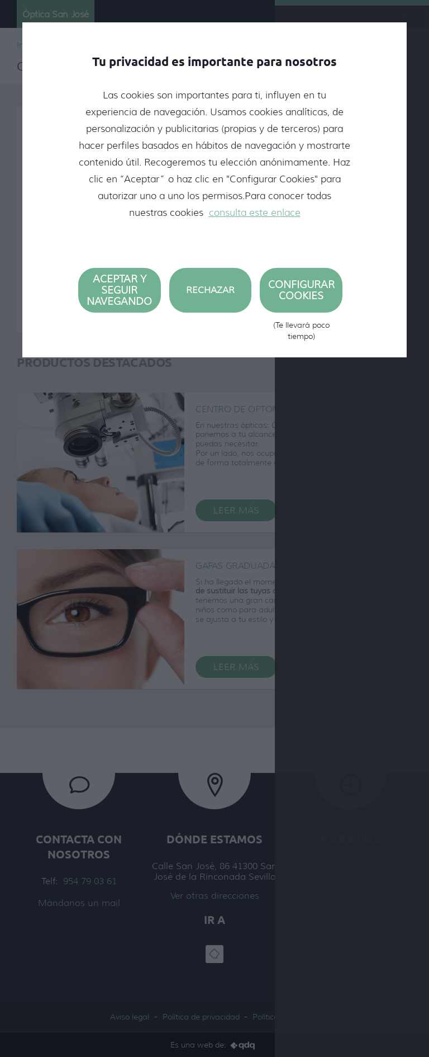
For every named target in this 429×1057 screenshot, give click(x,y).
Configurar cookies (301, 296)
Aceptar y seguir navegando (119, 290)
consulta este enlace (255, 212)
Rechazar (210, 290)
